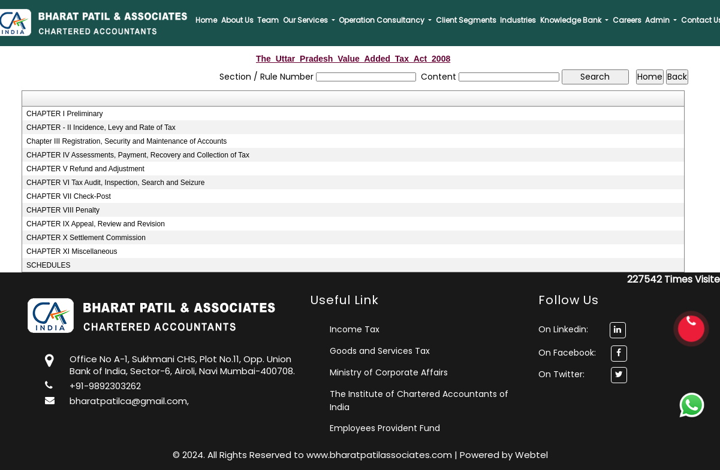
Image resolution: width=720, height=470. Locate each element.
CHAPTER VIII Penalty (63, 210)
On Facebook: (567, 353)
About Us (237, 20)
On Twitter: (561, 374)
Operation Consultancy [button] (382, 20)
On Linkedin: (582, 329)
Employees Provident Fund (385, 428)
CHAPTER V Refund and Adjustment (85, 169)
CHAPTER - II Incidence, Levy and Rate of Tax (101, 127)
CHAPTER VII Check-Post (68, 196)
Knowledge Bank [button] (571, 20)
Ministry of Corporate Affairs (389, 372)
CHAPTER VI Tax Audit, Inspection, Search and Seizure (115, 182)
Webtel (531, 454)
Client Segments (466, 20)
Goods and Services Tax (380, 351)
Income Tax (354, 329)
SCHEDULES (48, 265)
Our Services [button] (306, 20)
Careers (627, 20)
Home (206, 20)
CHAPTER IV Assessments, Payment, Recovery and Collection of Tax (137, 155)
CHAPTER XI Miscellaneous (71, 251)
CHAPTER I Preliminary (64, 114)
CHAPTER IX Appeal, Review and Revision (95, 224)
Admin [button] (658, 20)
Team (268, 20)
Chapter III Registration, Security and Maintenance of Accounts (126, 141)
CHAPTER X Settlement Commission (86, 238)
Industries (518, 20)
